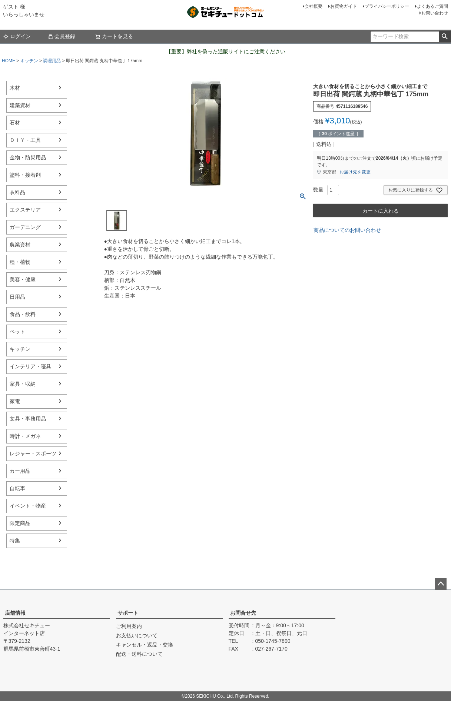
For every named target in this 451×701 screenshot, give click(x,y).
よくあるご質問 (432, 6)
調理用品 (52, 60)
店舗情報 (15, 613)
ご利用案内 (129, 626)
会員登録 (61, 36)
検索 (445, 36)
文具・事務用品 (28, 419)
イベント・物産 (28, 506)
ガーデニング (25, 227)
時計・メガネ (25, 436)
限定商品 (20, 523)
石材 (15, 123)
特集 (15, 541)
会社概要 (313, 6)
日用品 (17, 297)
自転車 (17, 488)
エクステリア (25, 210)
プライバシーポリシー (387, 6)
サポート (127, 613)
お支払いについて (136, 635)
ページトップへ (441, 584)
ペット (17, 332)
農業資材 (20, 244)
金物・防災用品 (28, 157)
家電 (15, 401)
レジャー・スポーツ (33, 453)
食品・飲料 (23, 314)
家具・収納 (23, 384)
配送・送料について (139, 654)
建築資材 (20, 105)
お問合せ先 (243, 613)
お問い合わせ (434, 13)
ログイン (17, 36)
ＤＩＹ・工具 (25, 140)
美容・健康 (23, 279)
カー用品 (20, 471)
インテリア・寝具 (30, 366)
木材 (15, 88)
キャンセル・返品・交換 (144, 645)
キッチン (29, 60)
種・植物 (20, 262)
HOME (8, 60)
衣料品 (17, 192)
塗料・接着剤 (25, 175)
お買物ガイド (343, 6)
